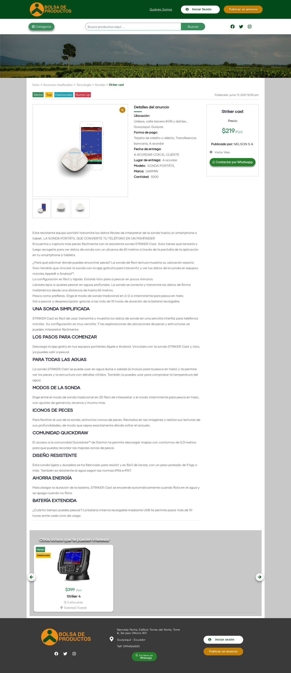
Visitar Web (222, 152)
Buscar (193, 26)
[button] (161, 9)
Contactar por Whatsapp (232, 162)
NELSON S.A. (232, 144)
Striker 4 (74, 596)
